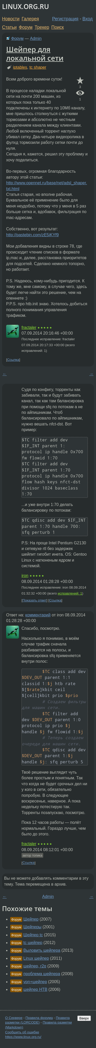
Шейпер (30, 919)
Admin (35, 38)
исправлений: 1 (70, 593)
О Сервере (14, 1018)
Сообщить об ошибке (22, 1032)
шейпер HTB (35, 989)
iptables (20, 67)
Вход (87, 18)
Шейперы (32, 927)
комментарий (38, 615)
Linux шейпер (36, 958)
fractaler (29, 327)
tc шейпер (32, 942)
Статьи (9, 27)
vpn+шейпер (35, 982)
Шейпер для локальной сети (34, 53)
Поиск (57, 27)
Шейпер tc (33, 935)
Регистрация (65, 18)
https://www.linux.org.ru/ (23, 1037)
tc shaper (37, 67)
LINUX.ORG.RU (25, 6)
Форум (25, 27)
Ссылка (13, 360)
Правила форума (39, 1018)
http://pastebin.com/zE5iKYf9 (32, 235)
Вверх (84, 1018)
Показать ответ (35, 600)
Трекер (42, 27)
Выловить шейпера (41, 950)
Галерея (30, 18)
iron (25, 575)
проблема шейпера (41, 974)
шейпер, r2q (34, 966)
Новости (10, 18)
